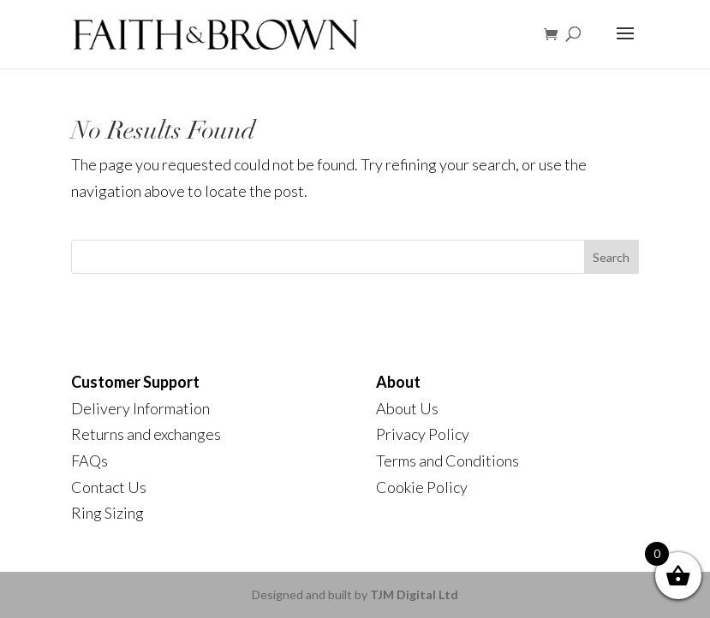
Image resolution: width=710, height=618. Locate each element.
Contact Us (108, 487)
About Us (407, 408)
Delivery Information (140, 408)
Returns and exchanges (146, 434)
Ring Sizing (107, 512)
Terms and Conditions (447, 460)
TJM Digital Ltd (414, 594)
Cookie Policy (422, 487)
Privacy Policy (422, 434)
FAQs (89, 460)
